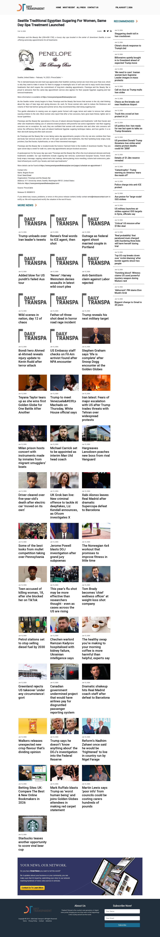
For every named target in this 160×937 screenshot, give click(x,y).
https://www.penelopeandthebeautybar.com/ (42, 183)
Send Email (27, 175)
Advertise (49, 921)
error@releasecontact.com (98, 197)
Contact (41, 921)
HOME (58, 7)
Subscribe (122, 925)
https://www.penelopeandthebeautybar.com (59, 97)
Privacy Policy (33, 921)
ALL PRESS (81, 7)
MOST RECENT (69, 7)
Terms (25, 921)
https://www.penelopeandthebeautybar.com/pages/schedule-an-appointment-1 (71, 166)
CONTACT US (92, 7)
